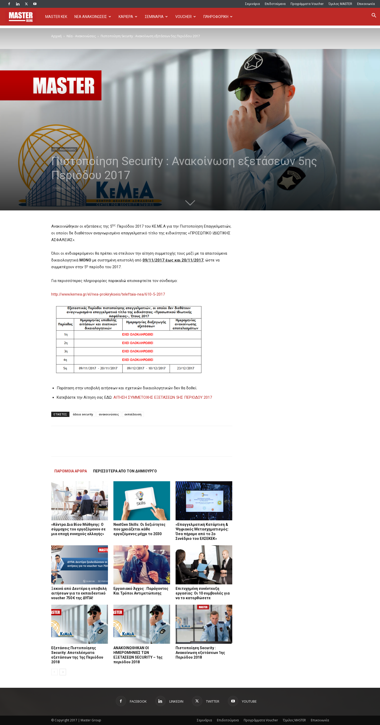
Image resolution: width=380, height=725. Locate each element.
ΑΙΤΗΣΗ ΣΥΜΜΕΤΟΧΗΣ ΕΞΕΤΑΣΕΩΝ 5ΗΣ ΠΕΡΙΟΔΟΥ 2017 (162, 397)
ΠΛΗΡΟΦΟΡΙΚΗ (218, 17)
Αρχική (56, 36)
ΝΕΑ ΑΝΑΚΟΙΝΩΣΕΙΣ (92, 17)
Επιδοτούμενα (275, 4)
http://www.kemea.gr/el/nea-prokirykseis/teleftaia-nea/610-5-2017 (108, 294)
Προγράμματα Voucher (307, 4)
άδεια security (83, 414)
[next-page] (63, 672)
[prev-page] (54, 672)
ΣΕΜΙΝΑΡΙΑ (156, 17)
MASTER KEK (56, 17)
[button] (374, 16)
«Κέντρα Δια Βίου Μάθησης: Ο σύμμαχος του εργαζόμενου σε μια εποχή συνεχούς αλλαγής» (78, 529)
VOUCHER (185, 17)
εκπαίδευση (133, 414)
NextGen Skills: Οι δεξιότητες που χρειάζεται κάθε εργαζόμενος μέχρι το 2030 (139, 529)
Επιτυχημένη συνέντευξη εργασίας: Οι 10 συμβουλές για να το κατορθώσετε (203, 593)
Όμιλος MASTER (340, 4)
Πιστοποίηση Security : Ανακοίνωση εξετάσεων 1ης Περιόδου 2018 (200, 652)
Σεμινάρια (252, 4)
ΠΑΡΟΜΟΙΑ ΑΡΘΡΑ (70, 471)
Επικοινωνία (366, 4)
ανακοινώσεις (109, 414)
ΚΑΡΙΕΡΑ (128, 17)
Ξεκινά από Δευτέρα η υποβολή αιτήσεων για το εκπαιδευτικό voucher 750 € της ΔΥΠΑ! (79, 593)
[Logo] (23, 16)
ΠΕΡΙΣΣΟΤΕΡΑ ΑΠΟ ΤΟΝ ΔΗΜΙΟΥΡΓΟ (125, 471)
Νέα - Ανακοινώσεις (81, 36)
